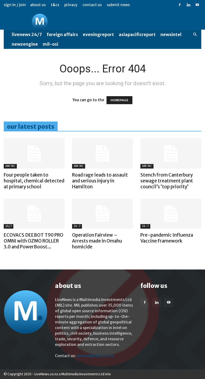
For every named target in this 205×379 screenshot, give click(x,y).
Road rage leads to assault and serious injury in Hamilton (100, 181)
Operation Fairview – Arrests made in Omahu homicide (97, 241)
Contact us (92, 4)
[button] (194, 34)
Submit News (118, 4)
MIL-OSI (50, 44)
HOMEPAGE (119, 100)
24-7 (77, 226)
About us (38, 4)
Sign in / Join (15, 4)
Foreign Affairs (62, 34)
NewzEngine (25, 44)
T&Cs (55, 4)
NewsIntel (171, 34)
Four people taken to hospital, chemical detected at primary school (34, 181)
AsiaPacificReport (137, 34)
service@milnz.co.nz (95, 355)
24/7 (8, 226)
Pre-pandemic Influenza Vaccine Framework (166, 238)
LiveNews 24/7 (27, 34)
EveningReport (98, 34)
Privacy (70, 4)
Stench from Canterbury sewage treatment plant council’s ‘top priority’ (166, 181)
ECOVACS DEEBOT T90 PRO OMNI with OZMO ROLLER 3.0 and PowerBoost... (33, 241)
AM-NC (10, 166)
